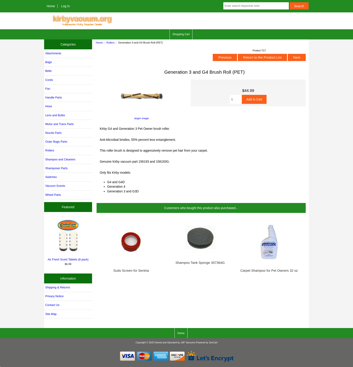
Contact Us (52, 305)
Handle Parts (53, 97)
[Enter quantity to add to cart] (236, 99)
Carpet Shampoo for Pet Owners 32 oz (269, 270)
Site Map (51, 314)
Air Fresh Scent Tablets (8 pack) (68, 239)
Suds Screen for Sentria (131, 270)
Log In (65, 6)
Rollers (110, 42)
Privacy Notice (54, 296)
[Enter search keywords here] (256, 5)
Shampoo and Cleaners (60, 159)
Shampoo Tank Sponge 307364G (200, 262)
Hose (48, 106)
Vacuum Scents (55, 185)
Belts (48, 71)
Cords (49, 80)
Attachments (53, 53)
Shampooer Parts (56, 168)
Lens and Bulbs (55, 115)
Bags (48, 62)
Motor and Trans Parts (59, 124)
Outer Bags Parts (56, 141)
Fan (47, 88)
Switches (51, 177)
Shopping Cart (181, 34)
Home (51, 6)
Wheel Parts (53, 194)
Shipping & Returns (57, 287)
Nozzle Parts (53, 132)
